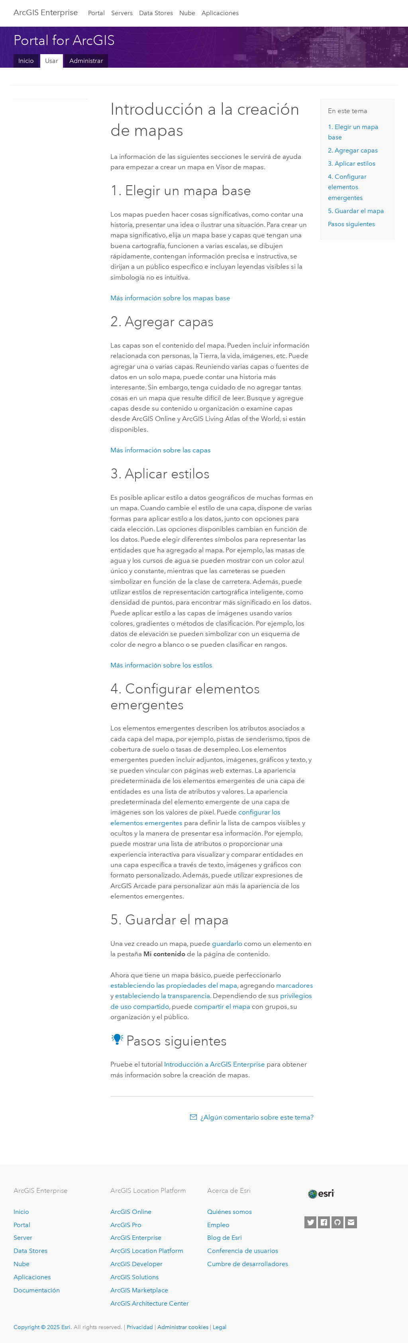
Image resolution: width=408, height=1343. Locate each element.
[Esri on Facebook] (324, 1222)
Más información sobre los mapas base (170, 298)
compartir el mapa (222, 1006)
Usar (51, 61)
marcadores (294, 985)
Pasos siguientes (351, 224)
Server (23, 1237)
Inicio (26, 61)
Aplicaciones (220, 13)
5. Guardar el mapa (356, 211)
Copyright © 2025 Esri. (43, 1327)
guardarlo (227, 944)
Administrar (86, 61)
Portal (96, 13)
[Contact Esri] (351, 1222)
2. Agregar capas (353, 150)
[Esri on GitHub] (337, 1222)
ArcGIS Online (130, 1212)
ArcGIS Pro (125, 1225)
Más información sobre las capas (160, 450)
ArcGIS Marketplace (139, 1290)
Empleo (218, 1225)
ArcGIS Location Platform (146, 1251)
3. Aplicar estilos (351, 163)
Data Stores (156, 13)
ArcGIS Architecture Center (149, 1303)
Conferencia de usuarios (242, 1251)
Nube (187, 13)
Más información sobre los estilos (161, 665)
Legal (220, 1327)
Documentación (37, 1290)
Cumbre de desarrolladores (247, 1264)
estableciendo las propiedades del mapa (173, 985)
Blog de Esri (224, 1237)
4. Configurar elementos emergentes (347, 187)
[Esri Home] (321, 1194)
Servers (122, 13)
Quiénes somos (229, 1212)
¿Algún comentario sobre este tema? (257, 1117)
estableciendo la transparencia (162, 996)
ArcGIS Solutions (134, 1277)
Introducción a (214, 1064)
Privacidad (140, 1327)
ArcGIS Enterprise (46, 12)
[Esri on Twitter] (310, 1222)
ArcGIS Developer (136, 1264)
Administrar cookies (182, 1327)
